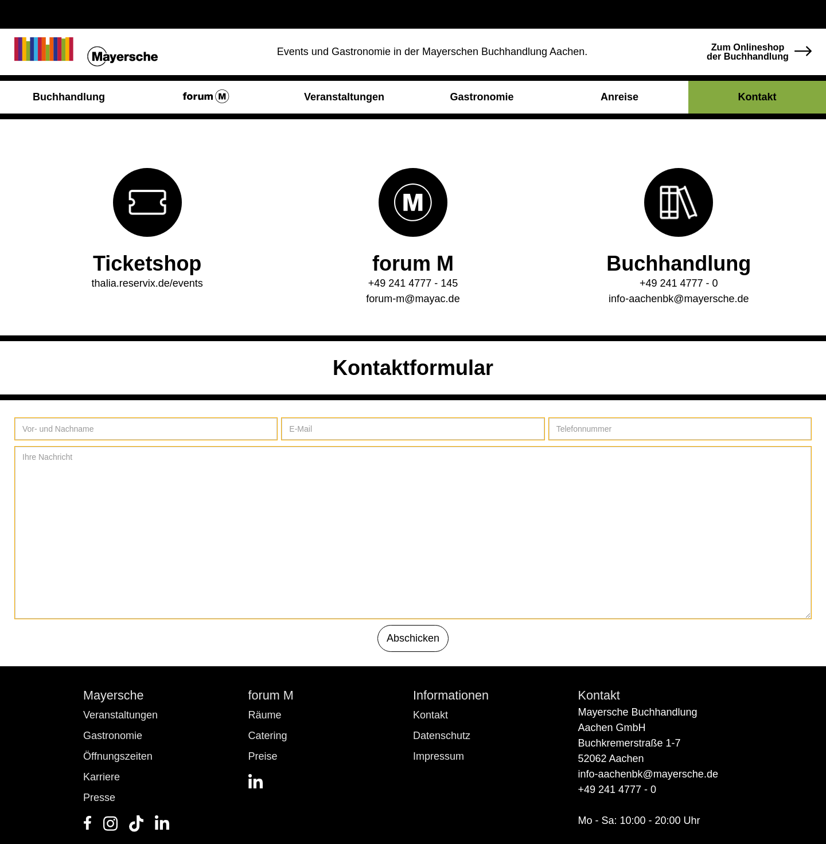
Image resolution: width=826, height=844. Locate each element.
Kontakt (430, 715)
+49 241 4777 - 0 (679, 283)
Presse (99, 797)
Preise (263, 756)
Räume (265, 715)
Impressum (438, 756)
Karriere (101, 777)
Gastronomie (112, 735)
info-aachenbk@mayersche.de (679, 298)
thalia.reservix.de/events (147, 283)
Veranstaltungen (120, 715)
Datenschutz (441, 735)
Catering (267, 735)
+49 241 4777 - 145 (413, 283)
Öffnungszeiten (118, 756)
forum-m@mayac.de (412, 298)
